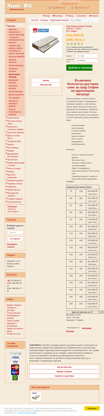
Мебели (10, 172)
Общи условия (13, 321)
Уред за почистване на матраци (15, 112)
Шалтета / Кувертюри (12, 176)
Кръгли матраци (15, 91)
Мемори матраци (16, 65)
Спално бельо (13, 118)
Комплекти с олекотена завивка (15, 128)
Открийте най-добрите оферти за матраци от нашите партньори (17, 49)
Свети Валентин (14, 202)
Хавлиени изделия (15, 180)
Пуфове (10, 151)
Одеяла (10, 144)
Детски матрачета (16, 95)
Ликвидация (12, 207)
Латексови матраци (13, 69)
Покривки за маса (15, 184)
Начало (93, 16)
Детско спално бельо (13, 137)
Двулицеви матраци (13, 81)
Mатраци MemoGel (13, 61)
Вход (46, 16)
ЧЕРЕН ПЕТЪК (13, 190)
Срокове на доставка (64, 376)
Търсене (15, 239)
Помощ (69, 16)
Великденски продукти (12, 194)
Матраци (11, 26)
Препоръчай (46, 85)
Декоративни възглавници (12, 155)
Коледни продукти (15, 199)
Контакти (81, 16)
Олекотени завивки (15, 132)
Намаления (11, 209)
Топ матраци (14, 98)
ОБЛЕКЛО (11, 187)
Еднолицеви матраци (14, 75)
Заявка (46, 80)
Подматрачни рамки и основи (16, 164)
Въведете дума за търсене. (15, 227)
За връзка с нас (13, 334)
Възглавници (12, 148)
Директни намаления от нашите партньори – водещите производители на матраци (17, 35)
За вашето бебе (14, 141)
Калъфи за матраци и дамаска (13, 103)
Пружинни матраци (13, 87)
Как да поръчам (13, 313)
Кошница (58, 16)
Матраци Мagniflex (17, 56)
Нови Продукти (12, 212)
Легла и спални (13, 168)
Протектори (12, 160)
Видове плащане (14, 305)
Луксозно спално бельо (14, 122)
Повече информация (27, 413)
